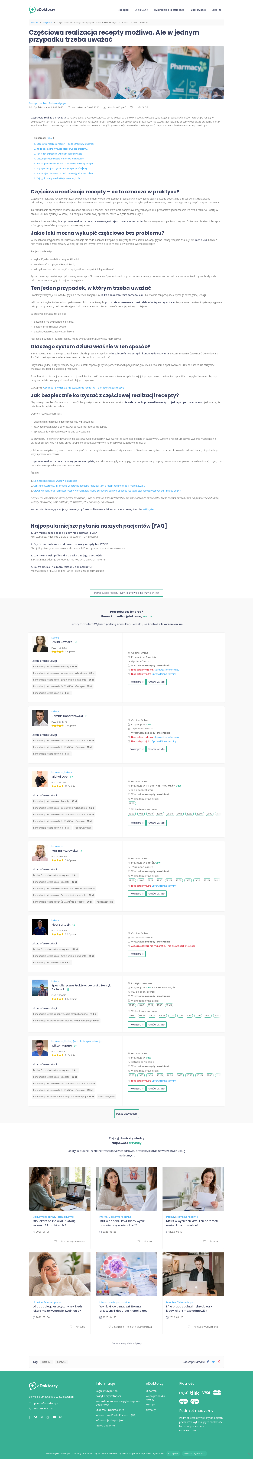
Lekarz (55, 637)
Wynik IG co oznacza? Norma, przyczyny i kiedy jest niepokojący (123, 1308)
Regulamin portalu (107, 1392)
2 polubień (116, 1326)
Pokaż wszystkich (126, 1113)
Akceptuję (173, 1453)
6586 (80, 1326)
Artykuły (47, 22)
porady (46, 1362)
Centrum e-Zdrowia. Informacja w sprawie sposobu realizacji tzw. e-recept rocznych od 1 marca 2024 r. (89, 485)
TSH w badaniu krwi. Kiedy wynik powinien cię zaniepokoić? (122, 1223)
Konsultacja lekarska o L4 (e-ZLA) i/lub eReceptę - (62, 686)
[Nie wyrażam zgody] (248, 1453)
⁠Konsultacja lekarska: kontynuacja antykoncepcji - (63, 1096)
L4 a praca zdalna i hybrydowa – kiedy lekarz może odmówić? (189, 1308)
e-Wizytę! (148, 509)
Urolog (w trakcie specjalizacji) (83, 1041)
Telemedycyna (65, 1216)
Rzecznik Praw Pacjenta (110, 1411)
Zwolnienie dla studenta (169, 10)
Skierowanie (198, 10)
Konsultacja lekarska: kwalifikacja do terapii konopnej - (66, 1020)
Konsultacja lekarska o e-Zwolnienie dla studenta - (63, 679)
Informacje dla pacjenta (110, 1421)
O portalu (151, 1392)
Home (34, 22)
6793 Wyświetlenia (73, 1241)
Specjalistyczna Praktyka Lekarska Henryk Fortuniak (81, 987)
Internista (57, 772)
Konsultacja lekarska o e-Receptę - (55, 666)
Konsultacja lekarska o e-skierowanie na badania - (64, 672)
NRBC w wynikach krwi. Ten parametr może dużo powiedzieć (192, 1223)
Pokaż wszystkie (83, 827)
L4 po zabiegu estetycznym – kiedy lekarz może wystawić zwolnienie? (58, 1308)
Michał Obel (59, 776)
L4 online (38, 1302)
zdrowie (61, 1362)
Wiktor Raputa (61, 1045)
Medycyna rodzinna (44, 1216)
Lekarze (216, 10)
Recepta (123, 10)
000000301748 (187, 1431)
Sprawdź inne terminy (166, 669)
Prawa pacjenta (105, 1426)
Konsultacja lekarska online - (51, 692)
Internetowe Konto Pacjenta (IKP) (116, 1416)
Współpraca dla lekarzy (155, 1398)
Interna (103, 1216)
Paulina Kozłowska (64, 850)
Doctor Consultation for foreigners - (55, 875)
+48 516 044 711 (41, 1409)
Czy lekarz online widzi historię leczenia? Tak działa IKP (54, 1223)
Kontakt (150, 1405)
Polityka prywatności (108, 1397)
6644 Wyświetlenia (139, 1326)
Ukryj (50, 138)
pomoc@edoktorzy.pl (44, 1404)
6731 (148, 1241)
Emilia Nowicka (62, 642)
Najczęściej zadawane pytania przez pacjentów (118, 1404)
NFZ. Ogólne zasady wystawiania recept (55, 480)
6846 (214, 1241)
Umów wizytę (156, 681)
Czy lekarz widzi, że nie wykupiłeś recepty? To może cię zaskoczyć (83, 387)
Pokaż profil (137, 681)
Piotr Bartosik (60, 924)
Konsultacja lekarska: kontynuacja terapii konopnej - (64, 1013)
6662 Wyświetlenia (206, 1326)
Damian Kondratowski (67, 716)
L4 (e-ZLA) (141, 10)
